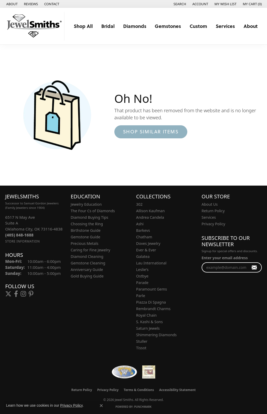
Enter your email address (225, 257)
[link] (11, 4)
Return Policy (213, 210)
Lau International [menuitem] (151, 263)
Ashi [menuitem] (140, 223)
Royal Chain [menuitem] (146, 315)
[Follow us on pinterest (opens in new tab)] (31, 294)
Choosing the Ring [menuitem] (87, 223)
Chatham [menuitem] (144, 236)
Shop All (83, 25)
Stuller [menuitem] (141, 341)
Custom (198, 25)
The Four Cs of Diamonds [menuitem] (93, 210)
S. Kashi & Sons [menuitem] (149, 321)
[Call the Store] (19, 235)
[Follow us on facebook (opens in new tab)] (16, 294)
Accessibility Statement (177, 390)
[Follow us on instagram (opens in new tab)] (23, 294)
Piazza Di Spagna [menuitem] (151, 302)
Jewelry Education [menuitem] (86, 204)
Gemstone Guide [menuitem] (85, 236)
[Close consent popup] (101, 405)
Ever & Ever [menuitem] (146, 249)
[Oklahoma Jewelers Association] (148, 371)
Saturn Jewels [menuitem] (148, 328)
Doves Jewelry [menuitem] (148, 243)
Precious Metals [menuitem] (84, 243)
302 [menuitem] (139, 204)
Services (225, 25)
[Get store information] (22, 241)
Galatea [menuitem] (143, 256)
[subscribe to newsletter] (254, 267)
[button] (179, 4)
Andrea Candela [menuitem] (150, 217)
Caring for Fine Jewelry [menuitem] (90, 249)
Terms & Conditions (139, 390)
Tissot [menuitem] (141, 347)
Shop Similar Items (151, 131)
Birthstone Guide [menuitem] (86, 230)
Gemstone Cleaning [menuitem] (88, 263)
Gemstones (168, 25)
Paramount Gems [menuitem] (151, 289)
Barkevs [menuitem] (143, 230)
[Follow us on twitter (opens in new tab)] (8, 294)
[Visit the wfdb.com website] (124, 371)
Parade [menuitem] (142, 282)
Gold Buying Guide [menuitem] (87, 276)
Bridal (108, 25)
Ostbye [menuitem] (142, 276)
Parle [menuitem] (140, 295)
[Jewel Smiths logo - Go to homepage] (33, 26)
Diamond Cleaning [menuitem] (87, 256)
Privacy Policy (213, 223)
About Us (210, 204)
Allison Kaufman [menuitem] (150, 210)
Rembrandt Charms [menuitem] (153, 308)
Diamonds (134, 25)
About (251, 25)
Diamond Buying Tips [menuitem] (89, 217)
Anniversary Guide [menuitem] (87, 269)
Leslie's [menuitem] (142, 269)
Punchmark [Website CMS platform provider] (143, 407)
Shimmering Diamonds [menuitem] (156, 334)
